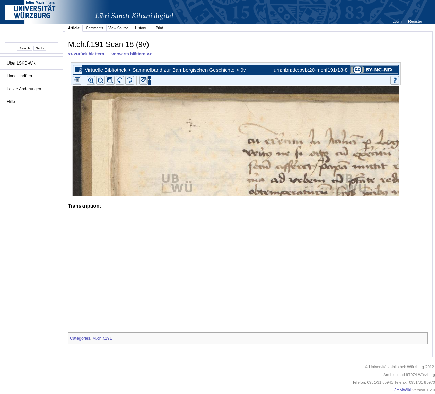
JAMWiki (402, 390)
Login (398, 21)
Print (159, 28)
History (140, 28)
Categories (80, 338)
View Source (118, 28)
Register (415, 21)
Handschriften (19, 76)
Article (74, 28)
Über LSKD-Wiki (21, 63)
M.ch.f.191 (102, 338)
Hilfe (11, 101)
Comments (94, 28)
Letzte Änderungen (24, 89)
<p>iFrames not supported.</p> (248, 128)
